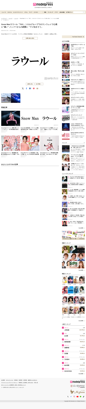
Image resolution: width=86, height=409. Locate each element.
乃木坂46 (66, 359)
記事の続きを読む (30, 38)
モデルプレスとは (9, 380)
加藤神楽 (66, 347)
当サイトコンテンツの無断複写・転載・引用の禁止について (13, 385)
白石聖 (66, 335)
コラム (26, 12)
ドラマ (56, 12)
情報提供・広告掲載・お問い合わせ (26, 382)
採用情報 (25, 380)
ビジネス (36, 12)
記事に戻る (30, 84)
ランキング (50, 12)
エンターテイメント (18, 12)
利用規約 (16, 380)
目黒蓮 (66, 353)
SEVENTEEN (68, 371)
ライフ (30, 12)
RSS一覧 (36, 382)
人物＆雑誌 (62, 12)
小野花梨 (66, 330)
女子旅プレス (69, 12)
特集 (45, 12)
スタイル (9, 12)
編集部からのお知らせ (32, 380)
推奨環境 (20, 380)
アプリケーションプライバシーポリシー (9, 382)
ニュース (4, 12)
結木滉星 (66, 365)
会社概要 (3, 380)
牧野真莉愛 (67, 341)
